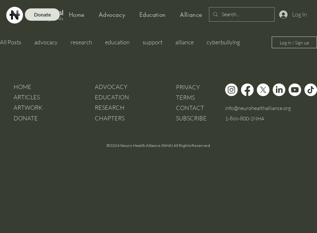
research (81, 42)
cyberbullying (223, 42)
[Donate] (42, 14)
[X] (263, 89)
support (152, 42)
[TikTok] (310, 89)
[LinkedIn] (279, 89)
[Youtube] (295, 89)
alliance (184, 42)
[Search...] (241, 14)
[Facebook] (247, 89)
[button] (191, 118)
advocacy (46, 42)
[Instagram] (231, 89)
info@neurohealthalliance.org (258, 108)
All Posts (10, 42)
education (117, 42)
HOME (22, 86)
